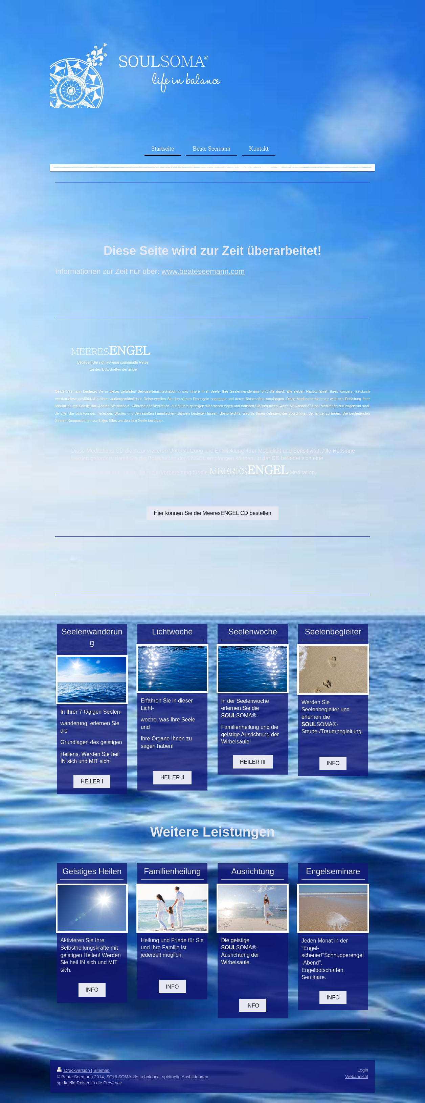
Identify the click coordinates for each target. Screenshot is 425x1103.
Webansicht (356, 1076)
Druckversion (74, 1070)
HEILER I (92, 781)
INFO (333, 763)
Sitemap (101, 1070)
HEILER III (253, 762)
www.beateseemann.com (203, 271)
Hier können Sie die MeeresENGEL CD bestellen (212, 513)
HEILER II (172, 777)
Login (362, 1070)
